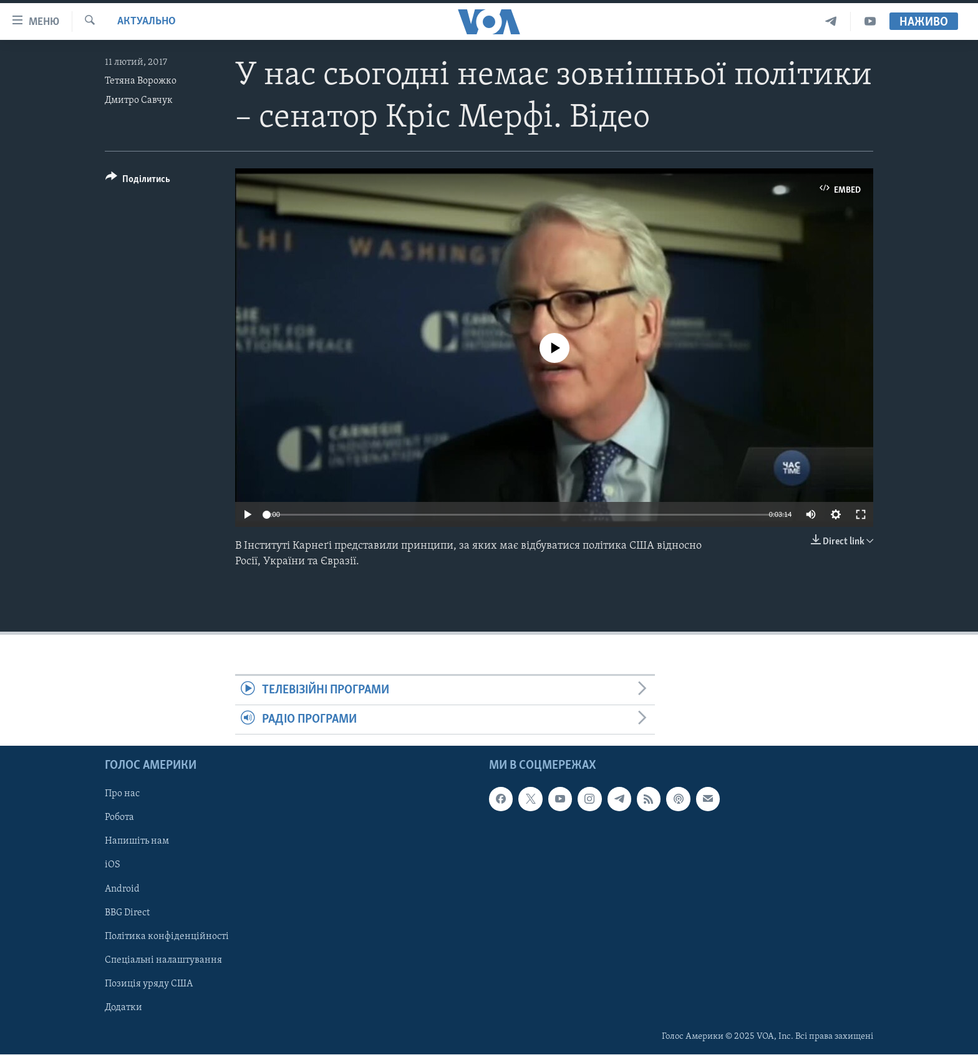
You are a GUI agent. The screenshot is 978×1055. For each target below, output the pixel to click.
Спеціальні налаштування (163, 960)
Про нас (122, 794)
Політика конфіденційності (167, 937)
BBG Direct (127, 913)
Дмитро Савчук (139, 100)
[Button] (137, 181)
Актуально (146, 21)
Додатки (123, 1008)
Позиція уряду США (149, 984)
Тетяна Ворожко (141, 81)
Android (122, 889)
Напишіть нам (137, 842)
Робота (119, 818)
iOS (112, 865)
